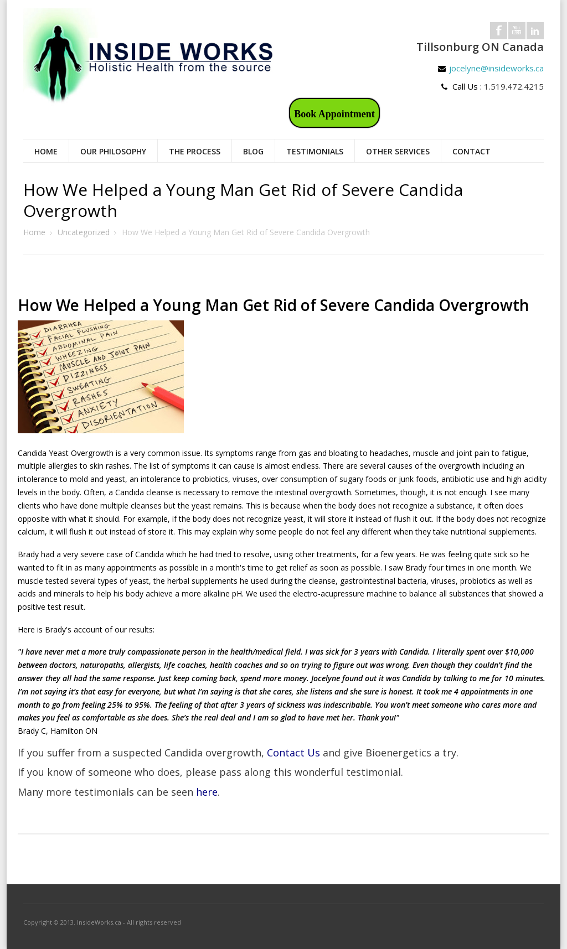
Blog (253, 151)
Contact (471, 151)
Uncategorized (84, 232)
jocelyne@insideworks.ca (496, 68)
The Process (194, 151)
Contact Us (293, 752)
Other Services (398, 151)
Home (46, 151)
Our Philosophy (113, 151)
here (207, 791)
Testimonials (314, 151)
